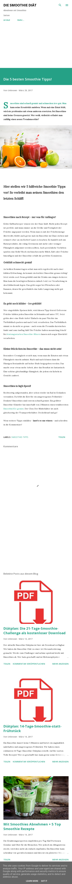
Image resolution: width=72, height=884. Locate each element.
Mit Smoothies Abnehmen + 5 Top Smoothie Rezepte (32, 826)
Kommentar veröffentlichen (29, 663)
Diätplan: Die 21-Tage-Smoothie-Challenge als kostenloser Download (34, 630)
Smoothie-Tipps (19, 437)
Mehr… (20, 20)
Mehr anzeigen (60, 663)
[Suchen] (60, 5)
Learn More (32, 881)
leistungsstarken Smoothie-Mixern (23, 334)
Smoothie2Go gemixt (13, 408)
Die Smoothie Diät (19, 5)
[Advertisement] (36, 48)
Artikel (6, 20)
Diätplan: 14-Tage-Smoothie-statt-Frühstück (32, 728)
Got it (44, 881)
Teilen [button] (61, 437)
